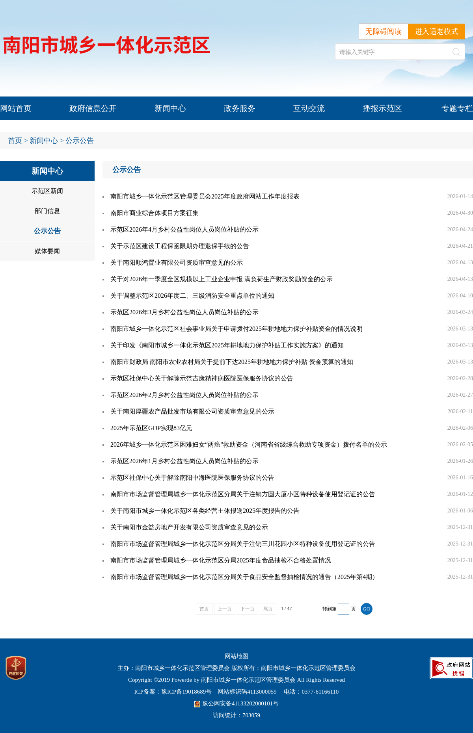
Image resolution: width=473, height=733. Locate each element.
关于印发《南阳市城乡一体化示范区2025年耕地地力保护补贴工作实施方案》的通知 (227, 345)
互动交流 (309, 108)
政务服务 (239, 108)
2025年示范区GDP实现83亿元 (151, 428)
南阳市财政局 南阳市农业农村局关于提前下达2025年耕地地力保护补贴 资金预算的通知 (231, 361)
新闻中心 (170, 108)
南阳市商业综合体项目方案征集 (154, 213)
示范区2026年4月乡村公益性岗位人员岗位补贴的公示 (184, 229)
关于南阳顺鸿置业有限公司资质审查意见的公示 (176, 262)
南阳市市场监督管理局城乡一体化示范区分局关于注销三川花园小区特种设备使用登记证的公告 (242, 543)
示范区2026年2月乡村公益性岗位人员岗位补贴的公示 (184, 395)
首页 (15, 141)
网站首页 (16, 108)
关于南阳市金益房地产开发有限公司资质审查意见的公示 (189, 527)
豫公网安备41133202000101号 (236, 703)
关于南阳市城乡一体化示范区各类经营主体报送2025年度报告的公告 (205, 510)
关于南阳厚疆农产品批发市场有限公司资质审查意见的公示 (192, 411)
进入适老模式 (436, 31)
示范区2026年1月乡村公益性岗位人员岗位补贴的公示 (184, 461)
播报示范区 (382, 108)
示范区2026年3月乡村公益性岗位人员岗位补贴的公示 (184, 312)
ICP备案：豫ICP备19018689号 (173, 691)
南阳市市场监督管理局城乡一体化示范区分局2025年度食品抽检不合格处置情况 (220, 560)
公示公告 (47, 231)
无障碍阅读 (383, 31)
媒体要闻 (47, 251)
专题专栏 (457, 108)
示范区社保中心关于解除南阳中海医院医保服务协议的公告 (192, 477)
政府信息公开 (93, 108)
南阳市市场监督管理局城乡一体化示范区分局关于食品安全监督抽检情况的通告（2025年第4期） (244, 576)
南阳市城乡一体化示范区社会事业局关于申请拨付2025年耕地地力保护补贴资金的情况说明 (236, 328)
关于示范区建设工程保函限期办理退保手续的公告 (179, 246)
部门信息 (47, 211)
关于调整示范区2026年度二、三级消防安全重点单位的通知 (192, 295)
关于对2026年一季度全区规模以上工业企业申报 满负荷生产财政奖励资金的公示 (221, 279)
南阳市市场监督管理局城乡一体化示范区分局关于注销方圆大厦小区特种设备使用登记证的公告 (242, 494)
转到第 (329, 609)
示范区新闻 (47, 190)
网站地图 (236, 656)
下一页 (247, 609)
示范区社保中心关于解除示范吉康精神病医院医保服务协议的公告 (201, 378)
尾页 (268, 609)
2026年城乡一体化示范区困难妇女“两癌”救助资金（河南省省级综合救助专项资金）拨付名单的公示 (248, 444)
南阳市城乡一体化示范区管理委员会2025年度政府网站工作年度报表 (205, 196)
